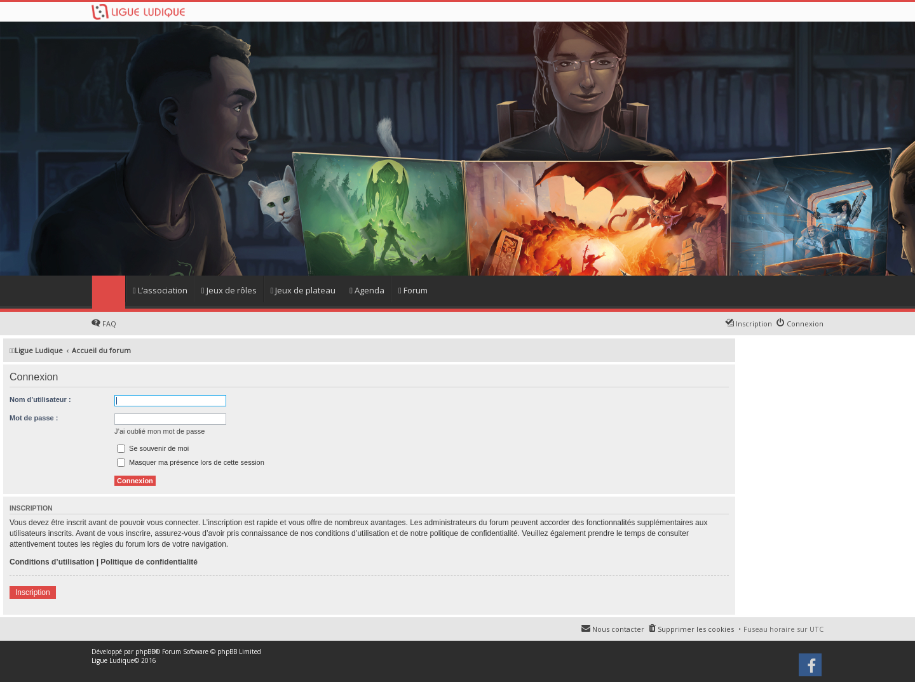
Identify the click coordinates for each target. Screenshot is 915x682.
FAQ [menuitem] (109, 323)
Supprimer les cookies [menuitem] (696, 629)
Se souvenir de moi (153, 448)
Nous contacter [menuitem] (618, 629)
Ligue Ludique (113, 660)
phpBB (145, 651)
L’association (160, 290)
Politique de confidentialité (149, 562)
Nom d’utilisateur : (40, 399)
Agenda (366, 290)
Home (108, 292)
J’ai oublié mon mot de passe (159, 431)
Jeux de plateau (303, 290)
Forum (413, 290)
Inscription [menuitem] (754, 323)
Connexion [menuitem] (805, 323)
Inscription (32, 592)
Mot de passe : (34, 418)
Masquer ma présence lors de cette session (190, 462)
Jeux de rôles (229, 290)
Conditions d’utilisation (52, 562)
